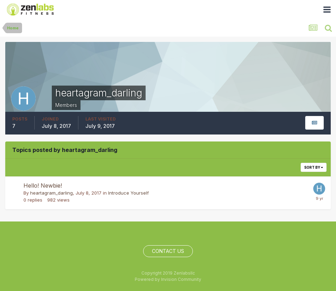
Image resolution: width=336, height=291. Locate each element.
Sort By (313, 167)
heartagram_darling (51, 193)
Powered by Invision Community (168, 279)
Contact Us (168, 251)
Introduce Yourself (128, 193)
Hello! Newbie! (42, 185)
